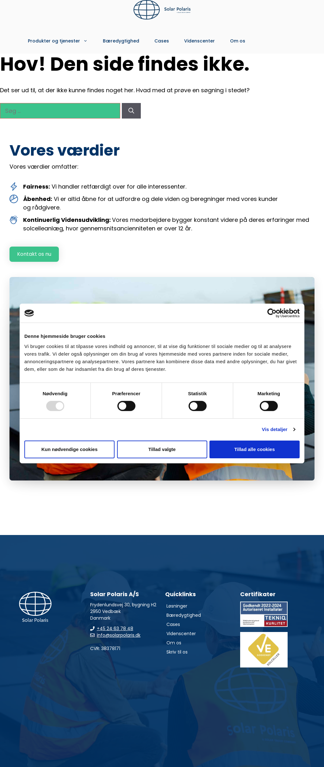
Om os (237, 41)
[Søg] (131, 111)
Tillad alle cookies (254, 449)
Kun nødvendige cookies (69, 449)
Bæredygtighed (121, 41)
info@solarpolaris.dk (118, 635)
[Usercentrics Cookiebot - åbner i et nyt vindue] (272, 313)
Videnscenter (199, 41)
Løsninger (176, 606)
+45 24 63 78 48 (115, 628)
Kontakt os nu (34, 254)
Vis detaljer (275, 429)
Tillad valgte (162, 449)
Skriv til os (177, 652)
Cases (161, 41)
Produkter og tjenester (61, 41)
